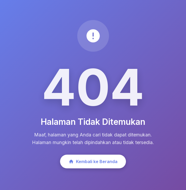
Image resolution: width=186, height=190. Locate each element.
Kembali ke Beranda (93, 161)
